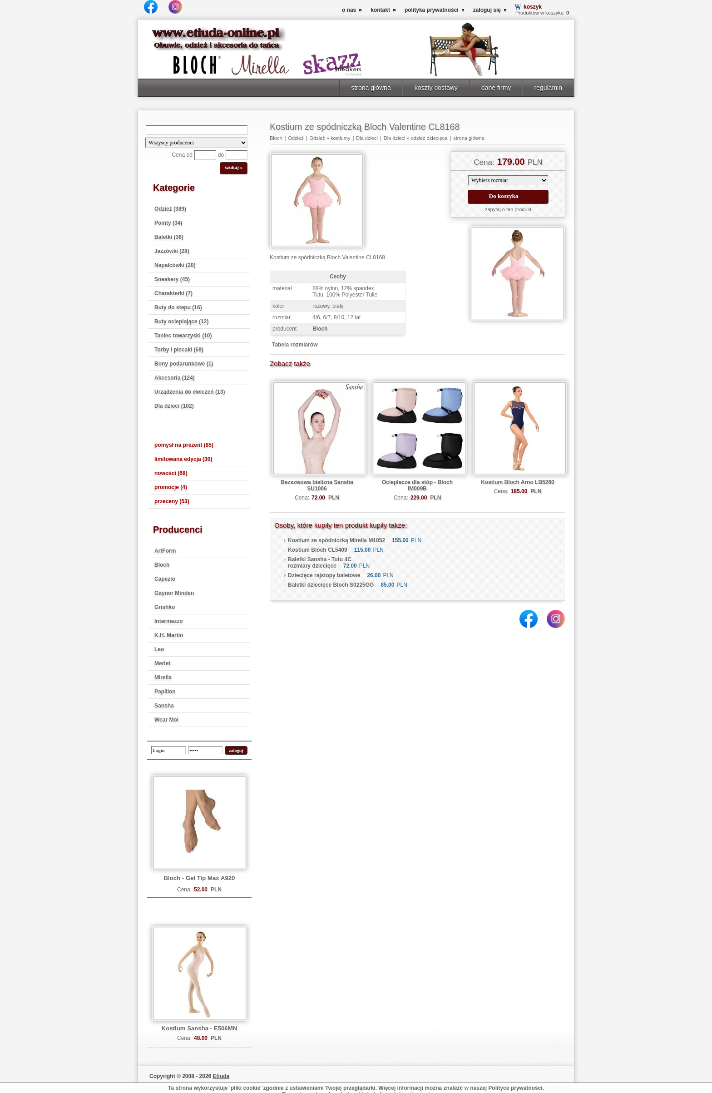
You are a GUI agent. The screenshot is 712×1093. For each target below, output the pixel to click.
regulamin (548, 87)
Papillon (165, 691)
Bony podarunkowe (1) (183, 364)
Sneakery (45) (172, 279)
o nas (349, 10)
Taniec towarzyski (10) (183, 335)
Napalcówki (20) (175, 265)
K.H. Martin (168, 635)
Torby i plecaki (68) (178, 349)
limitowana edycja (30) (183, 459)
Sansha (164, 705)
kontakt (380, 10)
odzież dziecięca (429, 138)
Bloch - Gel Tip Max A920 (199, 878)
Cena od (182, 155)
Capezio (164, 579)
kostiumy (340, 138)
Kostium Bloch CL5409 (317, 550)
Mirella (163, 677)
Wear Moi (166, 720)
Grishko (164, 607)
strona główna (371, 87)
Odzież (295, 138)
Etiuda (221, 1076)
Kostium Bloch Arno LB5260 (517, 482)
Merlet (162, 663)
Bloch (161, 565)
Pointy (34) (168, 223)
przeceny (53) (171, 501)
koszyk (533, 7)
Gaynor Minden (174, 593)
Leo (159, 649)
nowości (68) (171, 473)
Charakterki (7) (173, 293)
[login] (168, 750)
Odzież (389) (170, 209)
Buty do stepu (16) (178, 307)
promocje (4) (170, 487)
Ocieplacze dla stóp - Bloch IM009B (417, 485)
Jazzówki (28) (171, 251)
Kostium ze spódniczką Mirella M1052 (336, 540)
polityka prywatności (432, 10)
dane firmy (496, 87)
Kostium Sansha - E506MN (199, 1028)
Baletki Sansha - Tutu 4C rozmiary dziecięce (319, 562)
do (221, 155)
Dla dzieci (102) (174, 406)
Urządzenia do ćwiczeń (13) (189, 392)
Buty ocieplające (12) (181, 321)
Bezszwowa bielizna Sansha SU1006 (317, 485)
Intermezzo (168, 621)
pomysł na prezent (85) (183, 445)
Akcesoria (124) (174, 378)
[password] (205, 750)
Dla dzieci (367, 138)
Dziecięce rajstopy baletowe (324, 575)
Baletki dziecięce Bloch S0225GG (331, 585)
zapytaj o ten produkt (508, 209)
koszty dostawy (436, 87)
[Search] (196, 130)
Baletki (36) (168, 237)
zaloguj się (487, 10)
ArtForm (165, 551)
